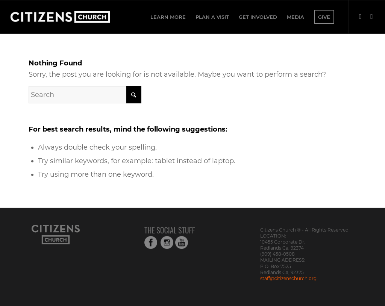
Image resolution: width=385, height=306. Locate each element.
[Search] (85, 94)
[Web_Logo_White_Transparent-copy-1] (80, 16)
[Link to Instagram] (371, 16)
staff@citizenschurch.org (288, 278)
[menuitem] (168, 16)
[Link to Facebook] (360, 16)
